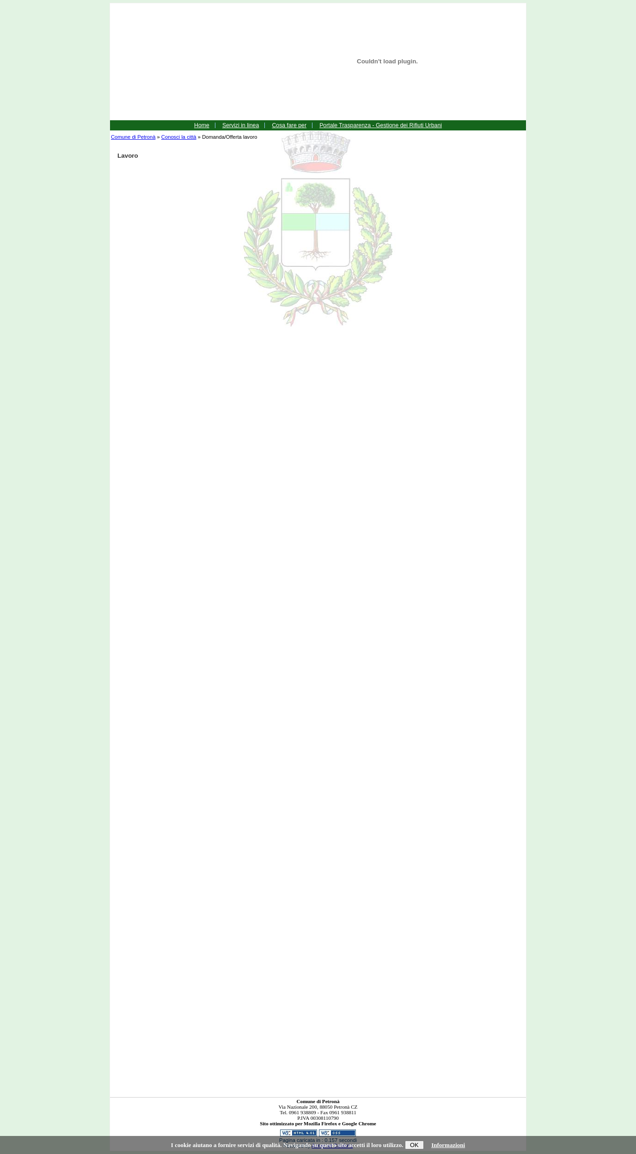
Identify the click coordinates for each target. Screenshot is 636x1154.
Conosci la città (178, 137)
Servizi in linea (240, 125)
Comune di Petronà (133, 137)
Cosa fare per (289, 125)
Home (201, 125)
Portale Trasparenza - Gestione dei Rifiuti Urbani (380, 125)
